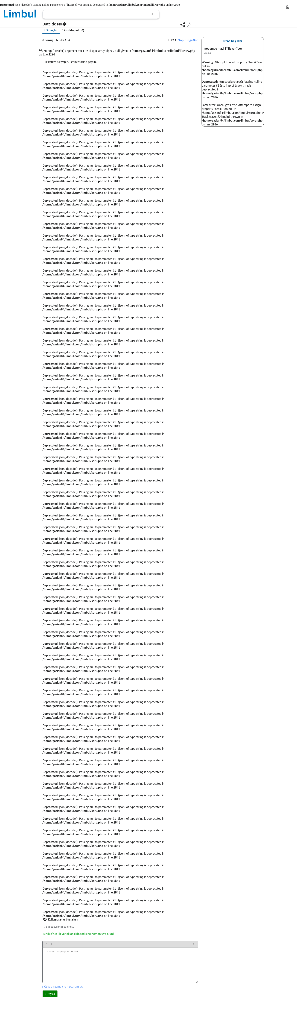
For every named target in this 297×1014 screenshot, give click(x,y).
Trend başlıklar (232, 41)
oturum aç (76, 987)
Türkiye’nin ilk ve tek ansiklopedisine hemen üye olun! (78, 934)
